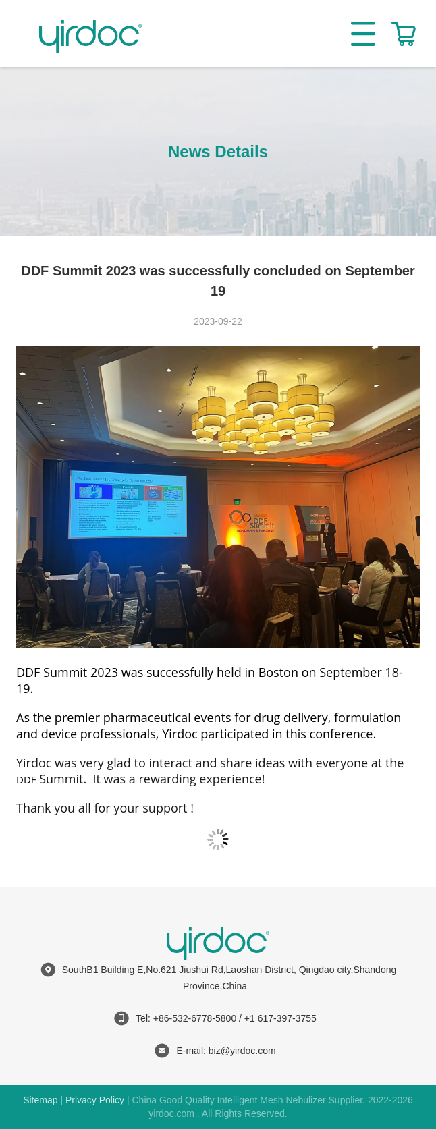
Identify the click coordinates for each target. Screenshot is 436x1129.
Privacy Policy (94, 1100)
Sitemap (40, 1100)
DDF (26, 779)
